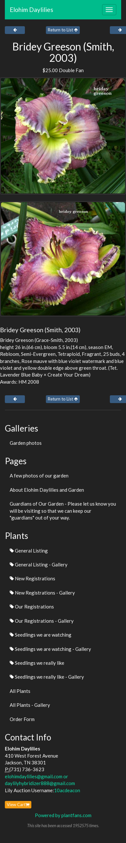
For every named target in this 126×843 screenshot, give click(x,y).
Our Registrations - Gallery (42, 621)
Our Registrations (32, 606)
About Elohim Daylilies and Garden (47, 490)
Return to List (63, 29)
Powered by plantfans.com (63, 815)
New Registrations (32, 578)
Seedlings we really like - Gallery (47, 677)
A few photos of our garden (39, 475)
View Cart (18, 804)
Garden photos (26, 443)
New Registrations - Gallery (42, 593)
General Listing (29, 550)
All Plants (20, 691)
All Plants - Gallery (30, 705)
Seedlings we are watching (40, 635)
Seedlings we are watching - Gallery (50, 649)
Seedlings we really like (37, 663)
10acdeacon (67, 790)
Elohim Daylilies (31, 9)
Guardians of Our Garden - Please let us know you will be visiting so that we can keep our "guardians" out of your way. (63, 510)
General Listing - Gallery (39, 564)
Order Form (22, 719)
